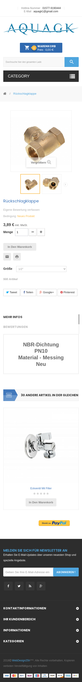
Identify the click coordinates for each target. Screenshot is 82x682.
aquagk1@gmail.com (45, 11)
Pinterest (67, 292)
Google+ (47, 292)
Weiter (65, 184)
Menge (8, 232)
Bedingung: (10, 216)
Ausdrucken (17, 257)
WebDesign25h (21, 660)
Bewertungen (15, 327)
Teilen (28, 292)
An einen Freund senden (7, 257)
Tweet (11, 292)
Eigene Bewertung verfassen (21, 209)
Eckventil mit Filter (41, 488)
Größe (8, 268)
